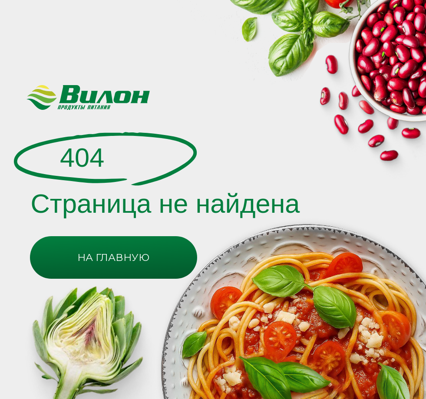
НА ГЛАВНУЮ (113, 257)
